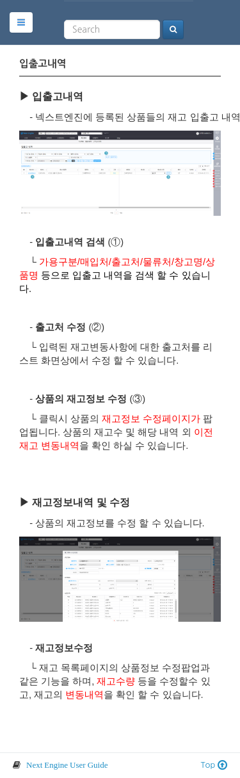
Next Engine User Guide (67, 765)
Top (214, 765)
